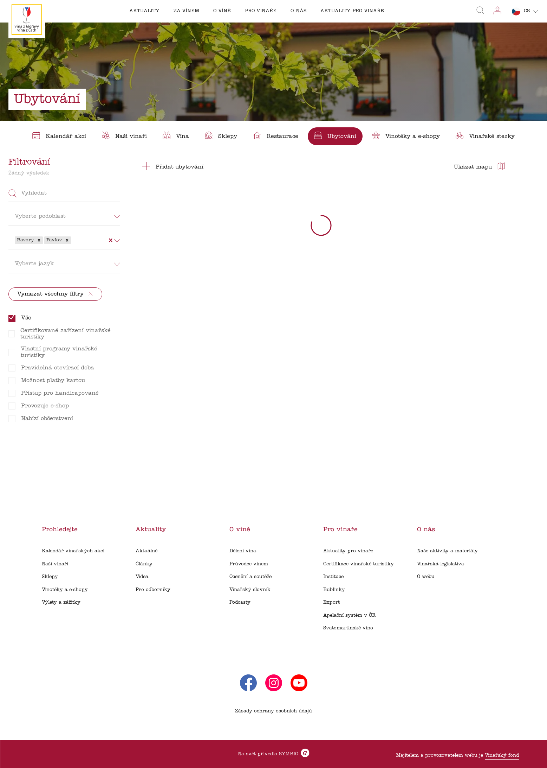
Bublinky (334, 590)
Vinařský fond (502, 755)
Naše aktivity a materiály (447, 551)
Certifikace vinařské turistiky (358, 564)
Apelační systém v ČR (349, 615)
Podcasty (239, 602)
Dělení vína (242, 551)
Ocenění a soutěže (250, 577)
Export (331, 602)
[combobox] (73, 240)
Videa (142, 577)
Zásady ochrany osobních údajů (273, 711)
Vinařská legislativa (440, 564)
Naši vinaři (55, 564)
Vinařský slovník (250, 590)
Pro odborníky (153, 590)
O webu (426, 577)
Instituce (333, 577)
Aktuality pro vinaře (348, 551)
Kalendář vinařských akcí (73, 551)
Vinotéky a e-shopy (65, 590)
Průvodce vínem (248, 564)
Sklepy (50, 577)
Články (144, 564)
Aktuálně (146, 551)
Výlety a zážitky (61, 602)
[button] (39, 240)
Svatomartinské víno (348, 628)
